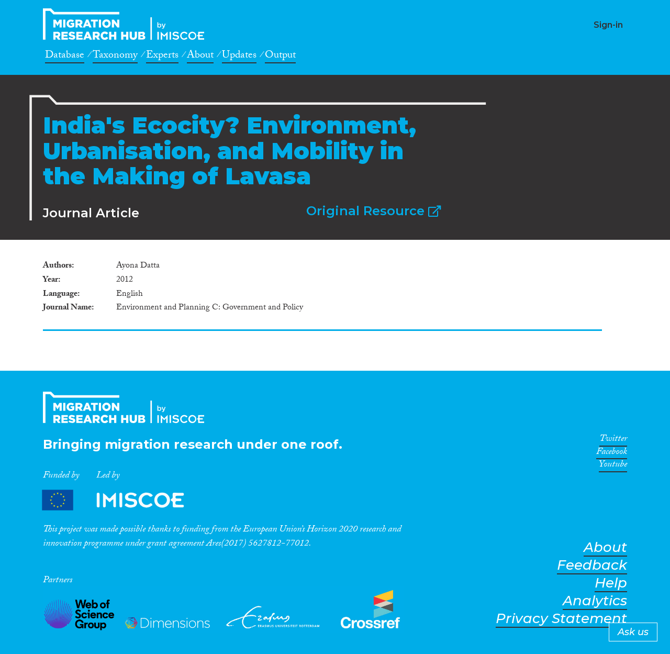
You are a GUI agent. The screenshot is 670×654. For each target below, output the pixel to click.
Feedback (592, 565)
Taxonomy (115, 56)
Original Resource (373, 210)
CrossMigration (126, 24)
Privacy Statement (561, 619)
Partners (122, 500)
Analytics (595, 601)
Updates (239, 56)
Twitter (613, 440)
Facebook (611, 453)
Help (611, 583)
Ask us (633, 632)
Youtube (613, 466)
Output (280, 56)
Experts (162, 56)
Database (64, 56)
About (200, 56)
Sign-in (608, 25)
